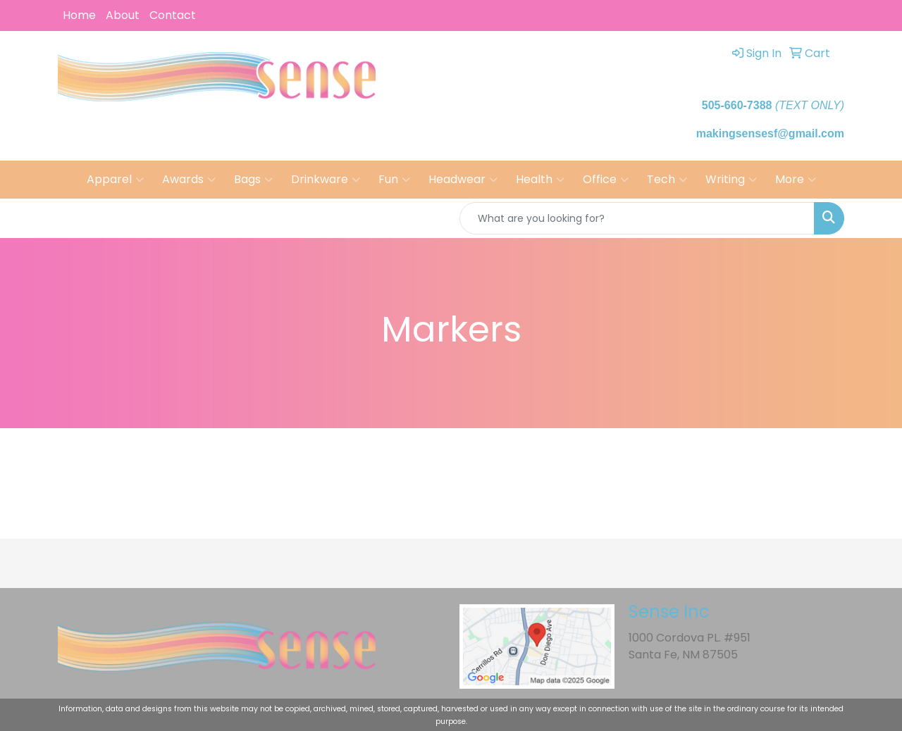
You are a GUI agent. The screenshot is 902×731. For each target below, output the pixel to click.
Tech (667, 179)
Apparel (115, 179)
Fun (394, 179)
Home (79, 15)
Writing (731, 179)
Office (606, 179)
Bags (253, 179)
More (795, 179)
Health (540, 179)
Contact (172, 15)
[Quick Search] (637, 218)
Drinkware (325, 179)
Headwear (463, 179)
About (123, 15)
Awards (189, 179)
